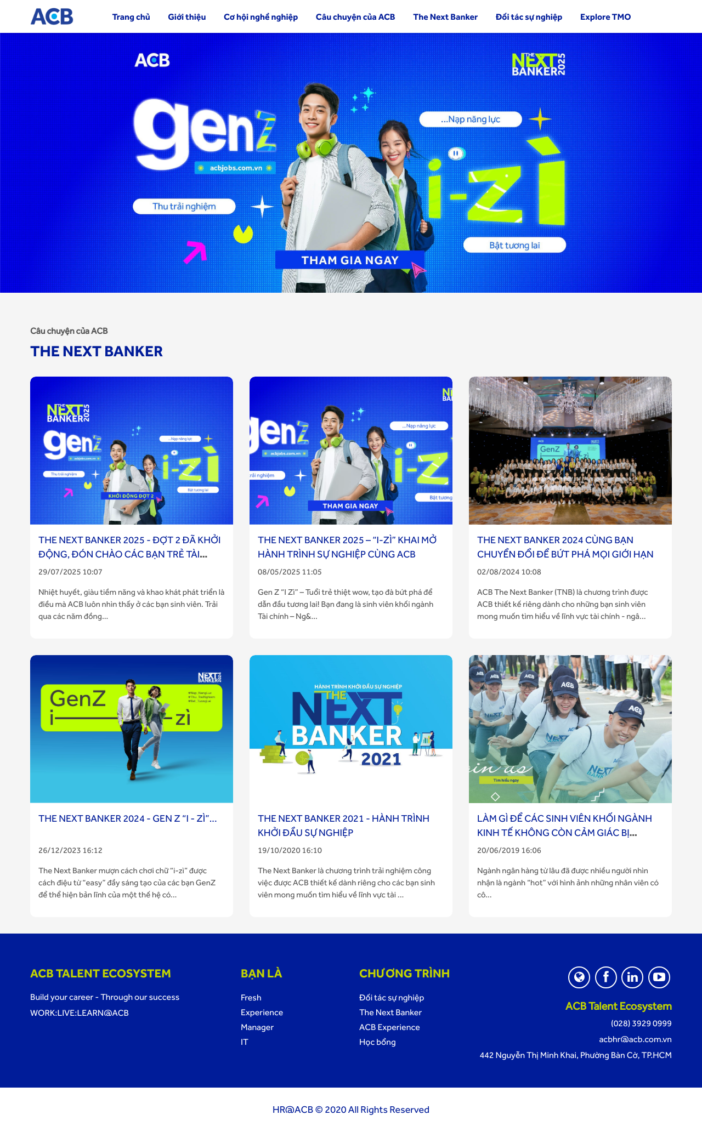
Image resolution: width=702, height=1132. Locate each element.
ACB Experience (389, 1027)
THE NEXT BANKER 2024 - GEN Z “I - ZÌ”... (127, 818)
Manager (257, 1027)
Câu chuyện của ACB (355, 17)
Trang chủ (131, 17)
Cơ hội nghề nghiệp (261, 17)
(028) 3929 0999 (641, 1023)
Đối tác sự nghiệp (529, 17)
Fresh (251, 997)
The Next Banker (445, 17)
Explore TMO (605, 17)
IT (244, 1042)
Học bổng (377, 1042)
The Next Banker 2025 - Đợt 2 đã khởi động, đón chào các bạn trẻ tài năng (129, 554)
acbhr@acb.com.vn (635, 1039)
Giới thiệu (187, 17)
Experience (262, 1012)
